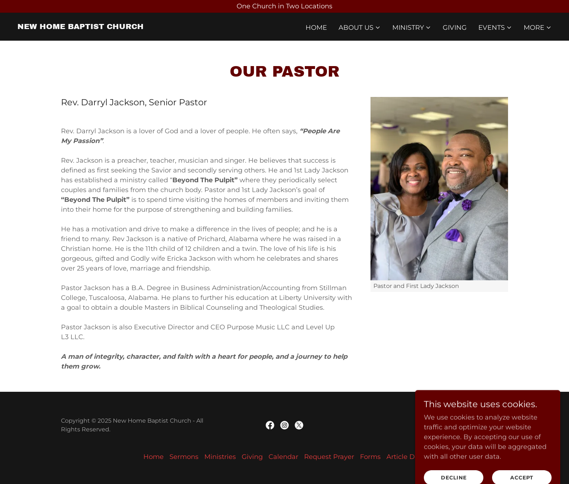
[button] (360, 27)
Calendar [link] (283, 457)
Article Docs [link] (406, 457)
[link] (80, 27)
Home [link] (316, 28)
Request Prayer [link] (329, 457)
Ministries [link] (220, 457)
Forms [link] (370, 457)
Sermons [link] (183, 457)
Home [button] (153, 457)
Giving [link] (455, 28)
